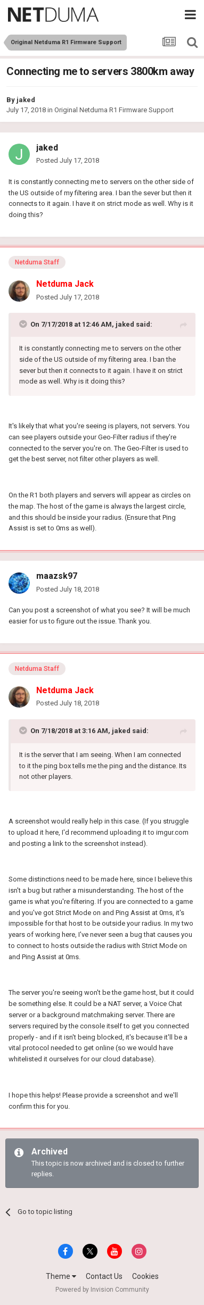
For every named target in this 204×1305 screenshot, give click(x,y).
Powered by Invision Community (102, 1289)
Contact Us (104, 1276)
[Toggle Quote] (24, 324)
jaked (26, 100)
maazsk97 (56, 576)
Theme (61, 1276)
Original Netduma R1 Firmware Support (114, 110)
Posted (67, 160)
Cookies (145, 1276)
